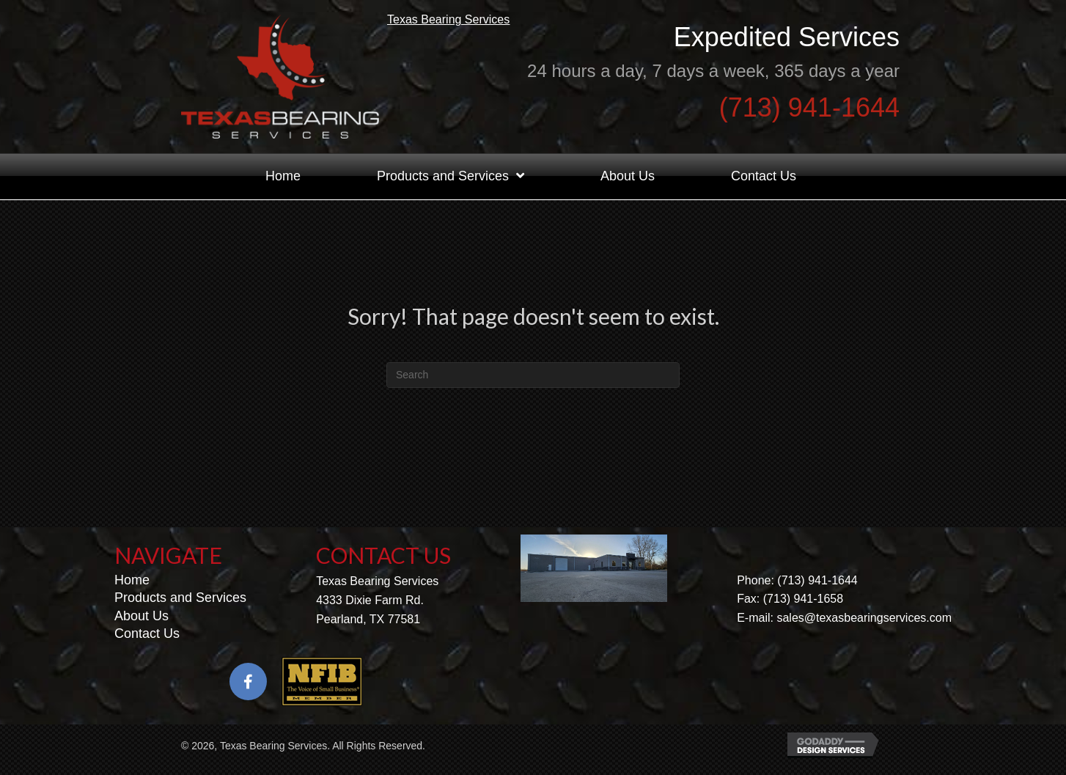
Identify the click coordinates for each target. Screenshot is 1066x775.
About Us (141, 624)
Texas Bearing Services (455, 24)
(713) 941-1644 (809, 112)
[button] (248, 691)
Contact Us (147, 642)
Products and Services (180, 607)
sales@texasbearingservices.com (864, 626)
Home (132, 588)
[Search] (533, 384)
